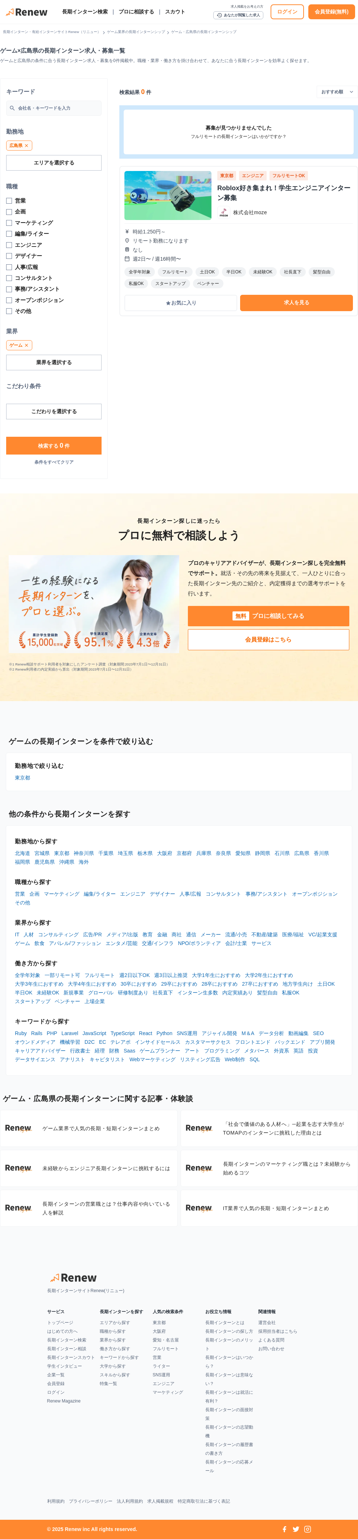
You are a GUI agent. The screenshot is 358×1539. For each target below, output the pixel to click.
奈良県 (223, 853)
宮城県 (42, 853)
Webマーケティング (152, 1059)
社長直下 (163, 993)
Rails (36, 1033)
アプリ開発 (322, 1042)
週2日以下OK (134, 975)
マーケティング (61, 894)
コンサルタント (223, 894)
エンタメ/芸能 (121, 943)
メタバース (256, 1051)
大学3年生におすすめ (39, 984)
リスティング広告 (200, 1059)
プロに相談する (136, 12)
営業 (20, 894)
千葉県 (106, 853)
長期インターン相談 (66, 1348)
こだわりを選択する (54, 411)
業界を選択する (54, 362)
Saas (129, 1051)
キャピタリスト (107, 1059)
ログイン (287, 12)
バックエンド (290, 1042)
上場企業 (95, 1001)
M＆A (248, 1033)
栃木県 (145, 853)
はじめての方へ (62, 1331)
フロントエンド (253, 1042)
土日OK (326, 984)
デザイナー (162, 894)
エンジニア (132, 894)
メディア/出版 (122, 934)
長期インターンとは (224, 1322)
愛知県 (243, 853)
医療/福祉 (293, 934)
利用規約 (56, 1501)
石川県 (282, 853)
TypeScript (123, 1033)
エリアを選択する (54, 163)
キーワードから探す (119, 1357)
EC (102, 1042)
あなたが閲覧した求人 (238, 15)
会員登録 (56, 1383)
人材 (29, 934)
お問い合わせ (271, 1348)
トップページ (60, 1322)
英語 (298, 1051)
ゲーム (22, 943)
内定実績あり (237, 993)
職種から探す (113, 1331)
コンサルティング (58, 934)
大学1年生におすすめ (216, 975)
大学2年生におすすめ (269, 975)
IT (17, 934)
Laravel (70, 1033)
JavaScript (94, 1033)
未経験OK (48, 993)
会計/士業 (236, 943)
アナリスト (72, 1059)
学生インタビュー (64, 1366)
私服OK (290, 993)
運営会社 (267, 1322)
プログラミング (222, 1051)
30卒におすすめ (139, 984)
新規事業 (73, 993)
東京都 (22, 778)
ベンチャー (67, 1001)
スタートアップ (32, 1001)
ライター (161, 1366)
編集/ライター (100, 894)
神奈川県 (84, 853)
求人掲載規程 (160, 1501)
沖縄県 (66, 862)
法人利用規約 (130, 1501)
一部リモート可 (62, 975)
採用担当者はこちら (277, 1331)
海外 (84, 862)
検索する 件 (54, 445)
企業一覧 (56, 1374)
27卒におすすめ (260, 984)
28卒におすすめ (220, 984)
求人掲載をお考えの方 (247, 6)
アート (192, 1051)
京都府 (184, 853)
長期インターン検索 (85, 12)
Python (165, 1033)
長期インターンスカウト (71, 1357)
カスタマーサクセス (208, 1042)
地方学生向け (298, 984)
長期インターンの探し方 (229, 1331)
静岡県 (262, 853)
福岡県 (22, 862)
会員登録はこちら (268, 639)
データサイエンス (35, 1059)
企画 (34, 894)
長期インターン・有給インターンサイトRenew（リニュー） (52, 32)
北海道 (22, 853)
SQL (255, 1059)
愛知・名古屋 (166, 1340)
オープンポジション (315, 894)
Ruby (21, 1033)
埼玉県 (125, 853)
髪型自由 (267, 993)
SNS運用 (187, 1033)
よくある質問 (271, 1340)
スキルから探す (115, 1374)
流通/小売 (236, 934)
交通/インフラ (158, 943)
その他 (22, 902)
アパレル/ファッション (75, 943)
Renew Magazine (64, 1401)
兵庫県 (203, 853)
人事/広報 (190, 894)
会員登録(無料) (332, 12)
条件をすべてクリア (54, 462)
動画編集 (298, 1033)
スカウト (175, 12)
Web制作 (235, 1059)
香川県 (321, 853)
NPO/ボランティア (199, 943)
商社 (177, 934)
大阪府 (164, 853)
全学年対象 (27, 975)
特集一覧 (108, 1383)
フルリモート (100, 975)
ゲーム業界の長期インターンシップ (136, 32)
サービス (261, 943)
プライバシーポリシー (90, 1501)
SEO (318, 1033)
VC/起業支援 (322, 934)
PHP (52, 1033)
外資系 (281, 1051)
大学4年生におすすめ (92, 984)
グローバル (101, 993)
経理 (100, 1051)
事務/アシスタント (267, 894)
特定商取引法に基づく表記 (204, 1501)
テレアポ (120, 1042)
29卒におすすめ (179, 984)
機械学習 (70, 1042)
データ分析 (271, 1033)
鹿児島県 (44, 862)
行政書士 (80, 1051)
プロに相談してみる (268, 615)
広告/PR (92, 934)
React (145, 1033)
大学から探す (113, 1366)
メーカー (211, 934)
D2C (90, 1042)
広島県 (301, 853)
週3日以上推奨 (171, 975)
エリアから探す (115, 1322)
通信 (191, 934)
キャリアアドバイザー (40, 1051)
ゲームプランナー (160, 1051)
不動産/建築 (264, 934)
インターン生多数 (197, 993)
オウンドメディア (35, 1042)
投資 (313, 1051)
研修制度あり (133, 993)
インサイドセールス (158, 1042)
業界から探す (113, 1340)
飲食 (39, 943)
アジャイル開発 (219, 1033)
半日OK (23, 993)
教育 (148, 934)
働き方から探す (115, 1348)
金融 (162, 934)
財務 (114, 1051)
